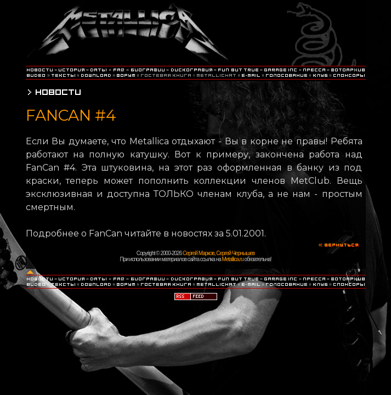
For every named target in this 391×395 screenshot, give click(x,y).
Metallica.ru (232, 259)
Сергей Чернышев (235, 253)
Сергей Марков (198, 253)
